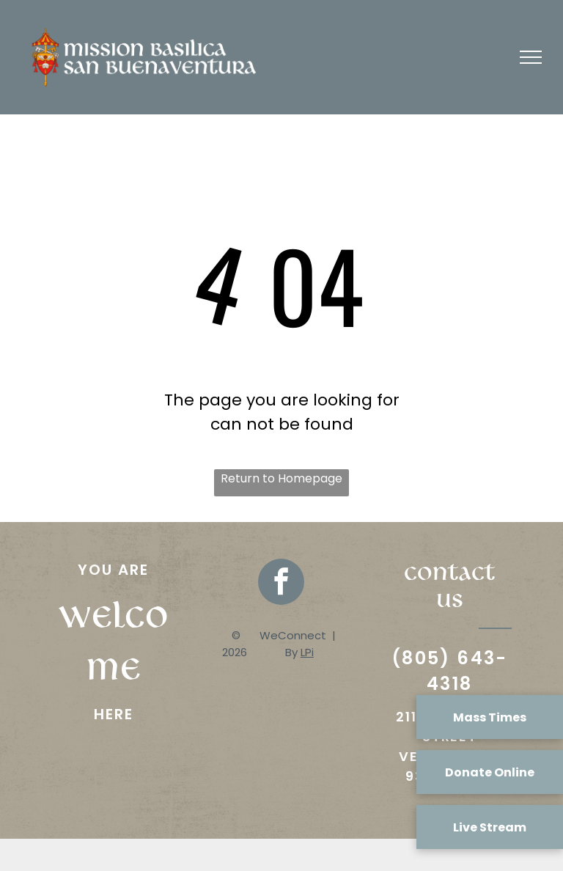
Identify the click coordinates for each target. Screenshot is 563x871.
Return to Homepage (281, 478)
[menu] (531, 57)
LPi (307, 652)
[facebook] (281, 584)
